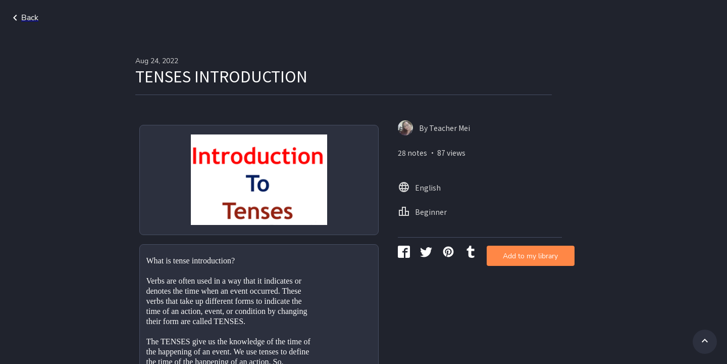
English (645, 17)
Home (605, 17)
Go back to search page (97, 18)
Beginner (690, 17)
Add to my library (481, 164)
